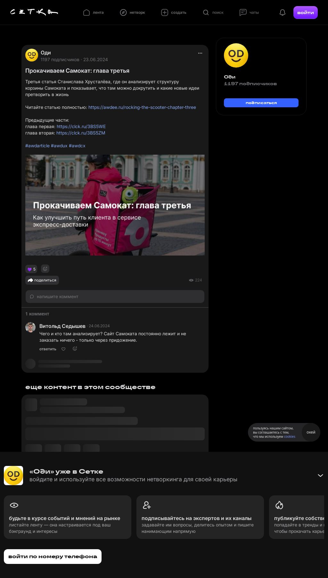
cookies (289, 436)
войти (305, 12)
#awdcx (77, 145)
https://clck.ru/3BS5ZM (80, 132)
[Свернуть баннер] (320, 475)
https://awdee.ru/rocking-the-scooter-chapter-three (142, 107)
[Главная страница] (34, 12)
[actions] (200, 53)
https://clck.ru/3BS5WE (81, 126)
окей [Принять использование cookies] (311, 432)
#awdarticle (37, 145)
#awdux (59, 145)
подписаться (261, 102)
